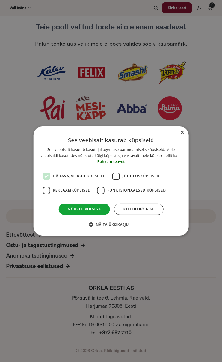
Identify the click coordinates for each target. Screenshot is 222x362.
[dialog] (111, 181)
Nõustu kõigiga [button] (84, 209)
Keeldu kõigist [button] (138, 209)
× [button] (182, 133)
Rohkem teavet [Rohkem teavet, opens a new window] (111, 161)
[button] (111, 224)
